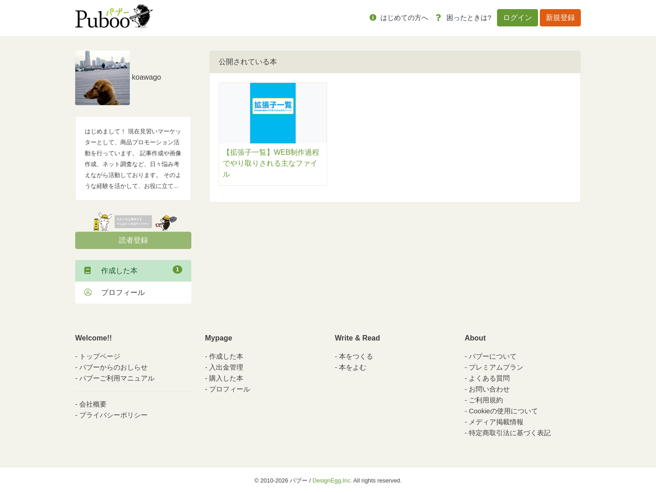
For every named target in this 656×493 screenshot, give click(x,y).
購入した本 (226, 378)
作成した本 (133, 269)
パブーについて (493, 356)
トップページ (99, 356)
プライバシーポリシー (113, 415)
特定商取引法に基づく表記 (510, 433)
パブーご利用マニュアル (116, 378)
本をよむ (352, 367)
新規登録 (560, 17)
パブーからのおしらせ (113, 367)
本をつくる (356, 356)
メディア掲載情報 (496, 422)
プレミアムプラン (496, 367)
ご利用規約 (486, 400)
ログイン (517, 17)
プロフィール (114, 292)
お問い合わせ (489, 389)
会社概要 (93, 404)
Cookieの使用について (503, 411)
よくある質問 (489, 378)
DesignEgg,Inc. (332, 480)
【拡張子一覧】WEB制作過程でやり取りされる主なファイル (271, 163)
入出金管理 (226, 367)
